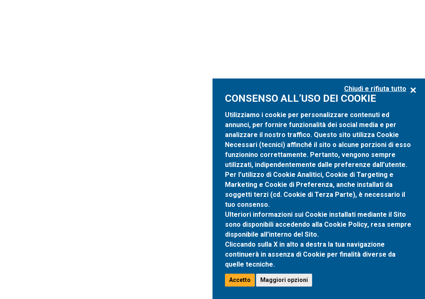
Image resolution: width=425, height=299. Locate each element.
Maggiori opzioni (284, 280)
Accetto (240, 280)
